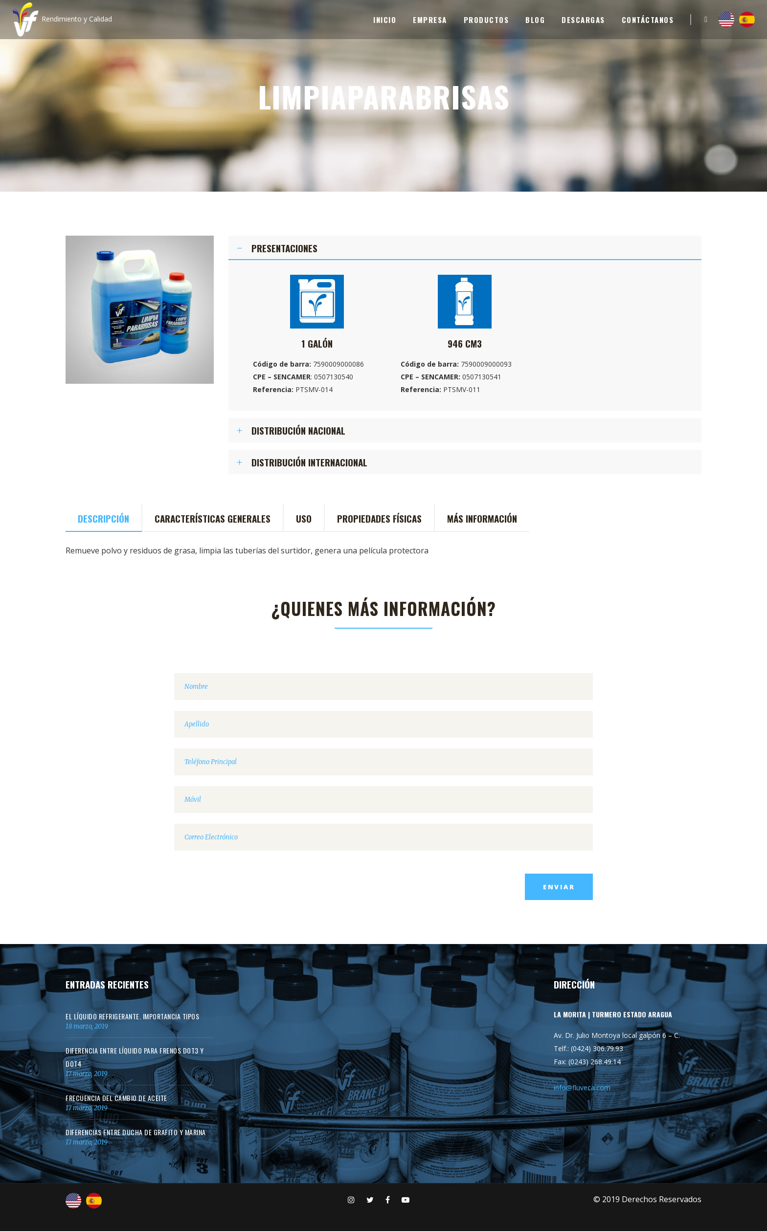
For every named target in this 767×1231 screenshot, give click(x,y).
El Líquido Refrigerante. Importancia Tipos (132, 1016)
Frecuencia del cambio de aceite (116, 1098)
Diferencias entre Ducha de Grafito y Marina (136, 1132)
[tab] (465, 248)
